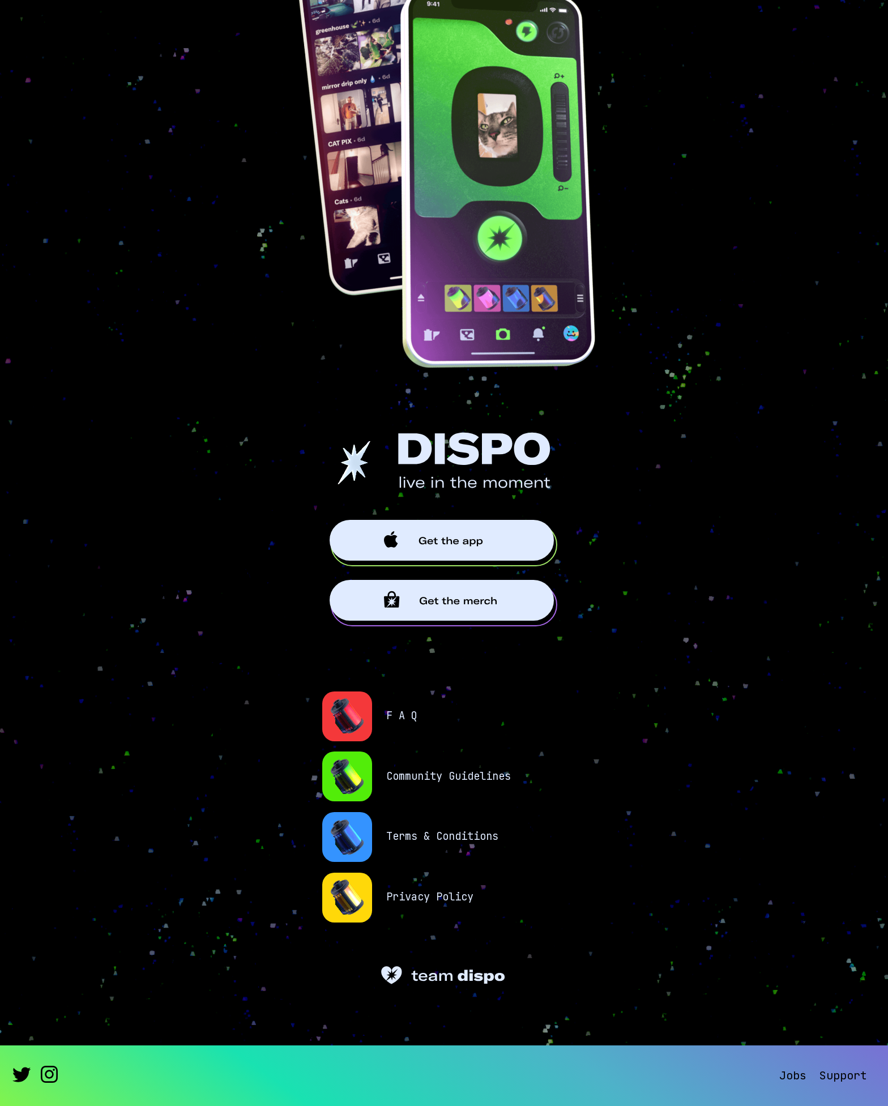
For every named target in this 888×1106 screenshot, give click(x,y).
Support (843, 1075)
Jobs (792, 1075)
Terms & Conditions (442, 836)
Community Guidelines (448, 776)
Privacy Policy (429, 897)
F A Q (401, 716)
